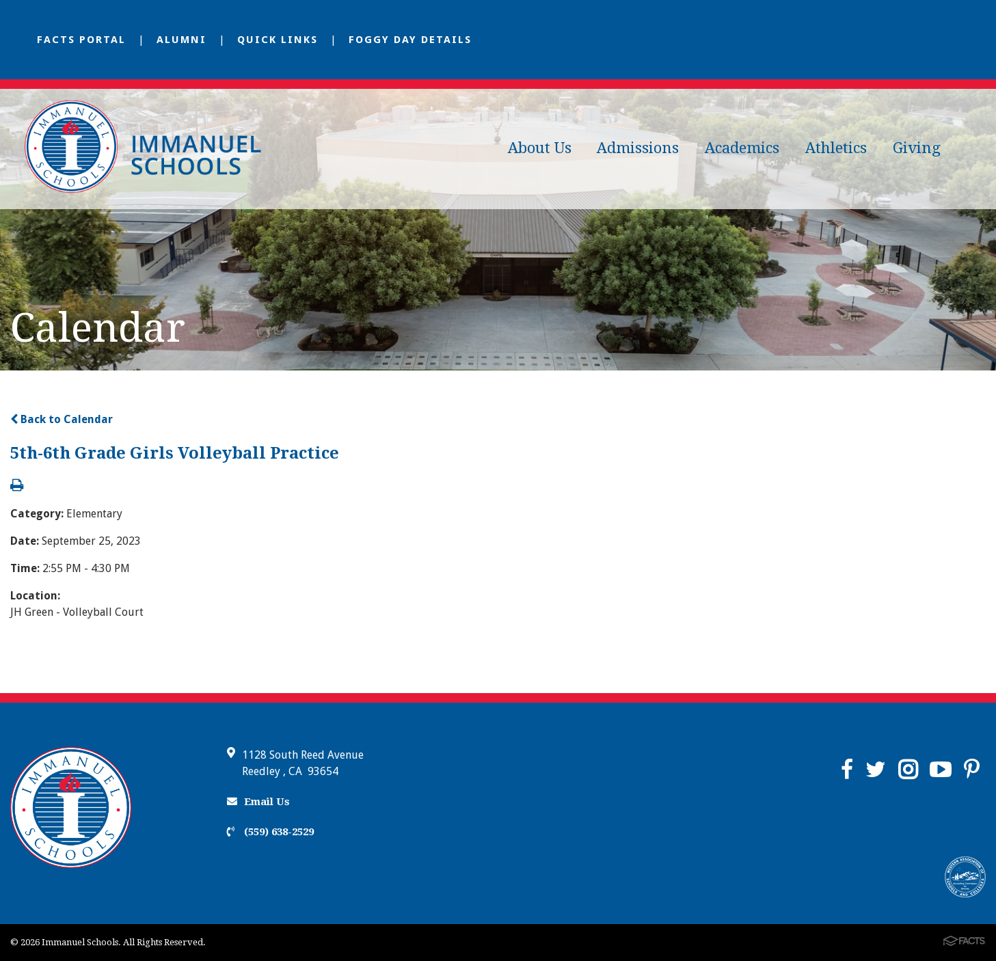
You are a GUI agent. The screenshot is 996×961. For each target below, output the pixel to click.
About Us (539, 148)
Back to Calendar (61, 419)
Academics (742, 148)
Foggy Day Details (410, 39)
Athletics (836, 148)
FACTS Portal (81, 39)
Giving (917, 148)
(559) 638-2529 (270, 832)
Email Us (258, 802)
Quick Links (277, 39)
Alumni (181, 39)
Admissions (638, 148)
